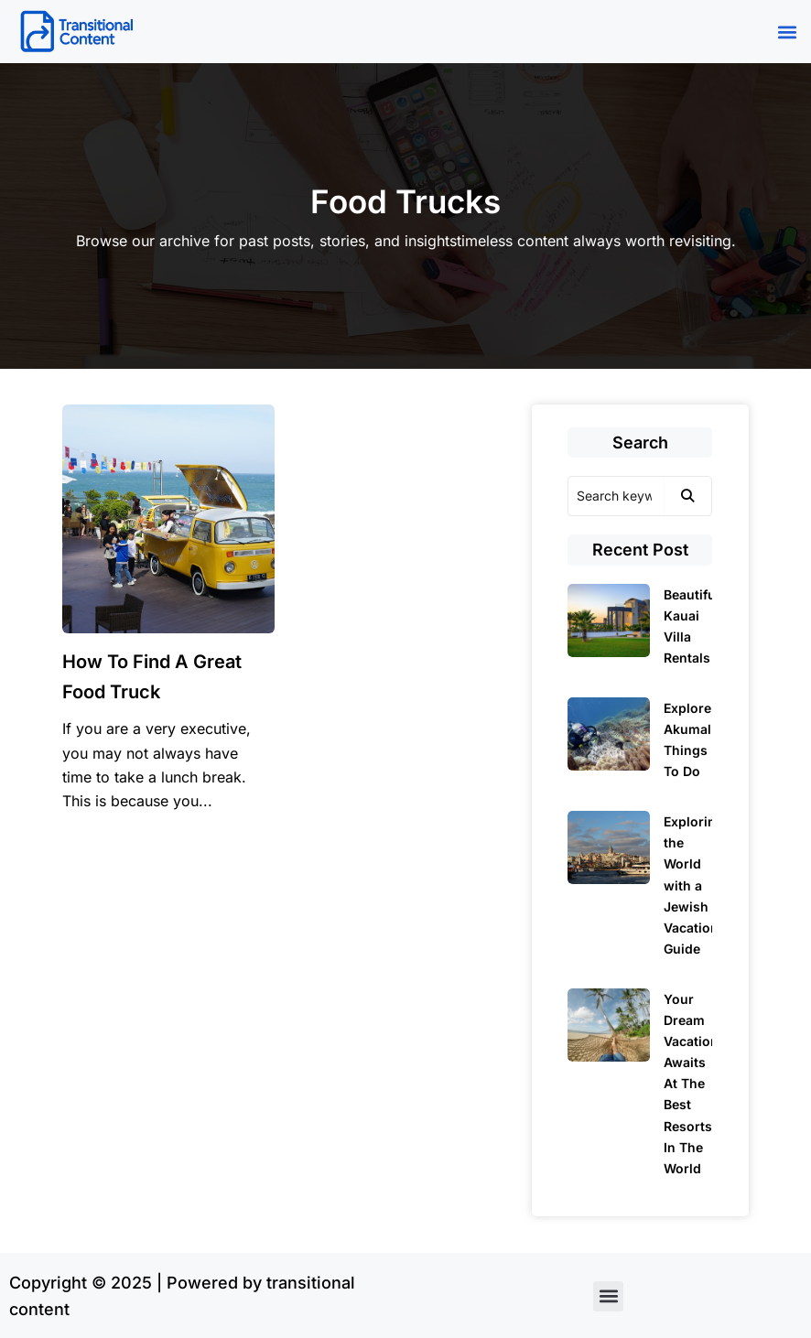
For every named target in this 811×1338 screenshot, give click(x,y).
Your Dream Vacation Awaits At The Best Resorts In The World (691, 1083)
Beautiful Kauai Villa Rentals (691, 626)
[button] (787, 31)
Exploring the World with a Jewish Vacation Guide (694, 885)
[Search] (616, 496)
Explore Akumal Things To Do (687, 739)
